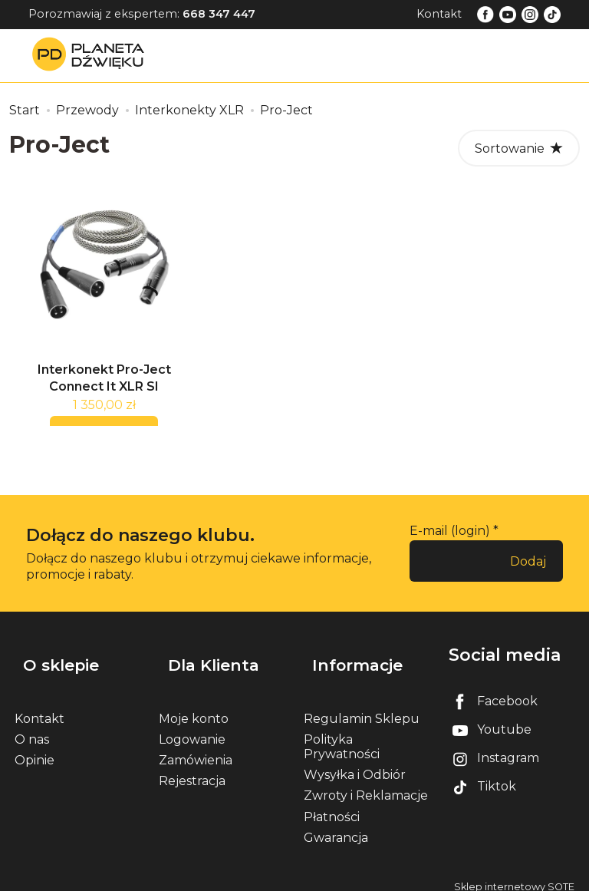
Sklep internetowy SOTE (514, 875)
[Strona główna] (92, 54)
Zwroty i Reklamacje (366, 784)
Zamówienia (195, 748)
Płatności (332, 805)
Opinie (34, 748)
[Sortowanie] (519, 148)
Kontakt (439, 14)
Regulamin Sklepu (362, 707)
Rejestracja (192, 770)
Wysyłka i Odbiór (355, 764)
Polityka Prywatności (342, 735)
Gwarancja (336, 826)
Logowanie (192, 728)
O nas (32, 728)
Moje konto (194, 707)
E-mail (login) (450, 540)
